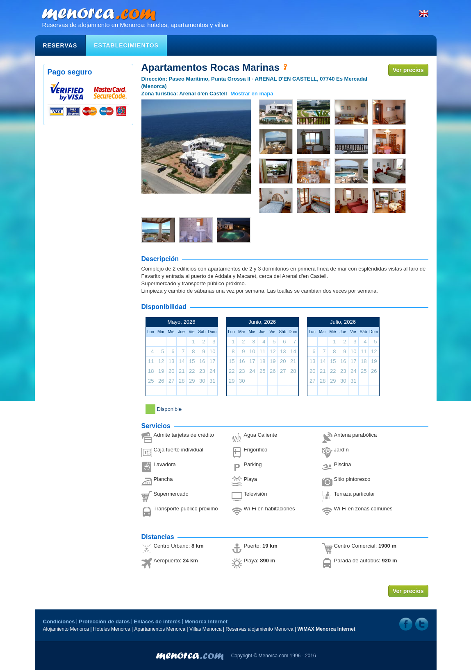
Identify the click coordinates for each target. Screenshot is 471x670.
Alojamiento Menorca (66, 629)
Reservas (60, 45)
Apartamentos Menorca (160, 629)
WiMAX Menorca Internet (326, 629)
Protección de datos (104, 621)
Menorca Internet (206, 621)
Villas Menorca (205, 629)
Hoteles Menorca (111, 629)
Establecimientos (126, 45)
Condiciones (59, 621)
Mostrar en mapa (251, 93)
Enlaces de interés (157, 621)
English (423, 13)
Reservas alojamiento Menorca (259, 629)
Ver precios (408, 70)
